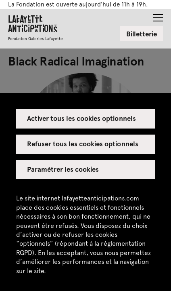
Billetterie (141, 33)
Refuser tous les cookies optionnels (82, 143)
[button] (158, 15)
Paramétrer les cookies (63, 169)
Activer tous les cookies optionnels (81, 118)
